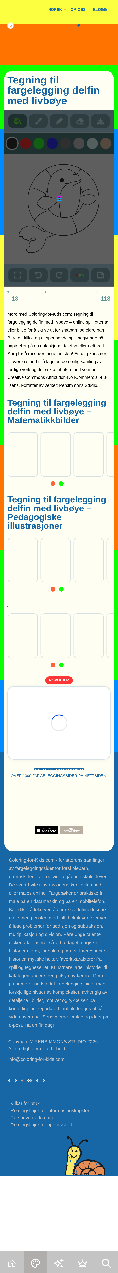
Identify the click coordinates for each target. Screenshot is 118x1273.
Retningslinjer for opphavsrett (41, 1201)
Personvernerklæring (33, 1193)
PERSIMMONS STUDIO (60, 1073)
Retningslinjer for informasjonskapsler (50, 1186)
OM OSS (77, 9)
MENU (96, 57)
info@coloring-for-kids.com (36, 1091)
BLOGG (100, 9)
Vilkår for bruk (25, 1179)
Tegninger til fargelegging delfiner (50, 609)
